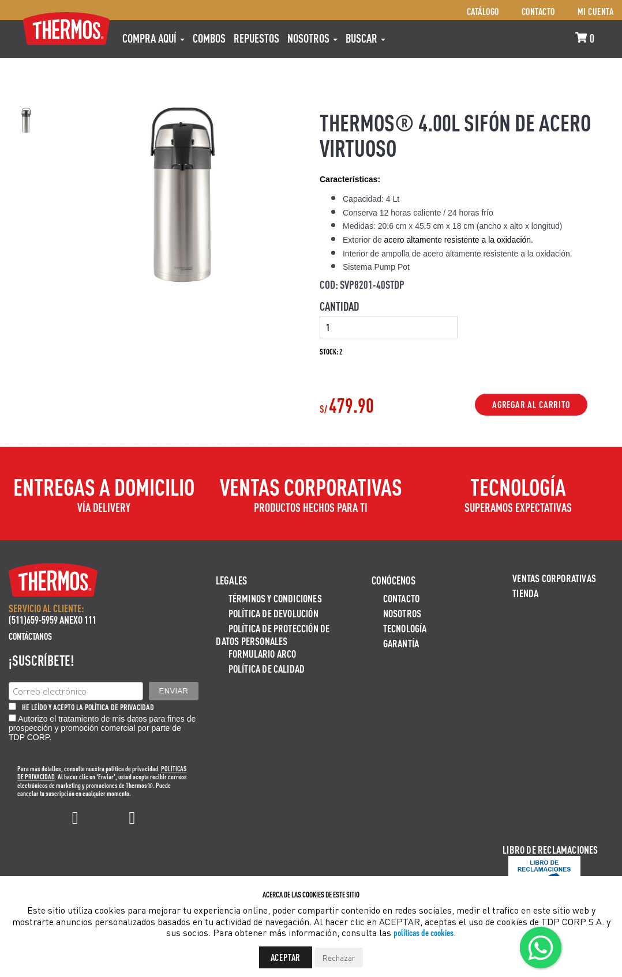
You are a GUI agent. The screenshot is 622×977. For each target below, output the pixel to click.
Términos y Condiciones (275, 598)
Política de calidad (266, 668)
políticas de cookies (424, 932)
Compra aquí (153, 38)
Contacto (538, 11)
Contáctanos (30, 636)
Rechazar (338, 957)
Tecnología (405, 628)
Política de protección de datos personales (272, 634)
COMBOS (209, 38)
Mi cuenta (596, 11)
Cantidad (339, 306)
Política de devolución (273, 613)
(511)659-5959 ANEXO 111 (52, 619)
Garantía (401, 643)
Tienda (525, 592)
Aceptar (286, 957)
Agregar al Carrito (531, 404)
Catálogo (483, 11)
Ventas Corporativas (554, 577)
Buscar (365, 38)
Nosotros (312, 38)
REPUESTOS (256, 38)
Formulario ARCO (262, 653)
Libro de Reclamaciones (550, 849)
